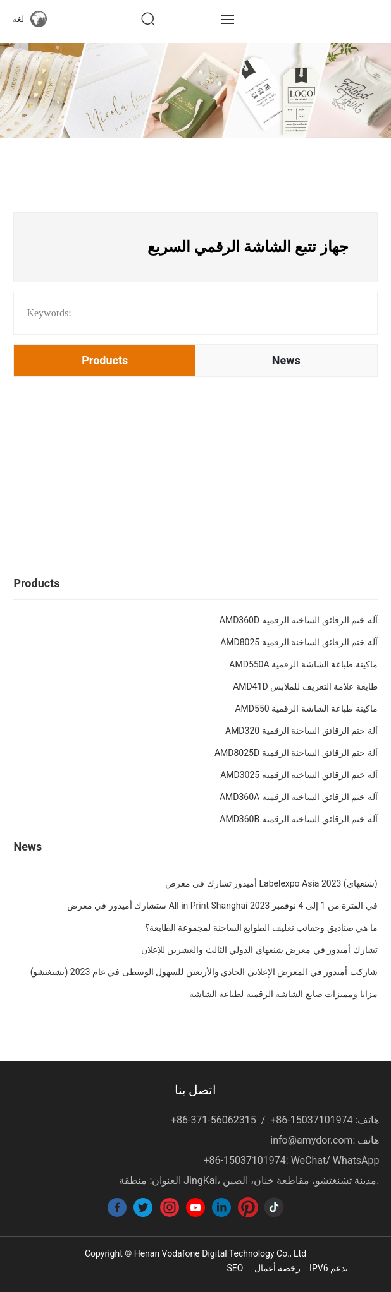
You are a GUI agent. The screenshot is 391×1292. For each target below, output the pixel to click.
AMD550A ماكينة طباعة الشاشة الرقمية (303, 664)
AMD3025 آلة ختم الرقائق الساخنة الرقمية (298, 775)
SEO (235, 1268)
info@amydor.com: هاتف (324, 1140)
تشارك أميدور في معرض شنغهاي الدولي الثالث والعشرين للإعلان (259, 950)
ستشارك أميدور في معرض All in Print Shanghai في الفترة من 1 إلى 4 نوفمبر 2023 (222, 905)
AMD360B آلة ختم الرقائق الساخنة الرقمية (298, 819)
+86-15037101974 (311, 1120)
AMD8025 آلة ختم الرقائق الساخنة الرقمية (298, 642)
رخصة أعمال (277, 1268)
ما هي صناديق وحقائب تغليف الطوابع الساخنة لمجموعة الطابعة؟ (261, 928)
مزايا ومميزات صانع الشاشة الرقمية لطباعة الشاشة (283, 994)
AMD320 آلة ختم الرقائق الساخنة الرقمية (301, 731)
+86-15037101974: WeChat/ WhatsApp (291, 1160)
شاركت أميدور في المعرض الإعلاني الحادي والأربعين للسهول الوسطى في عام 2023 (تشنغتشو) (204, 972)
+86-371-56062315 (213, 1120)
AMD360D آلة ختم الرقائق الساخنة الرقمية (299, 620)
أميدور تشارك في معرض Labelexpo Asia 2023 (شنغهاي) (271, 883)
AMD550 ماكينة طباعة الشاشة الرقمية (306, 708)
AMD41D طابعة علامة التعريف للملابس (305, 686)
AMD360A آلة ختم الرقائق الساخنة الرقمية (299, 797)
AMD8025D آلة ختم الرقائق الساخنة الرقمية (296, 753)
